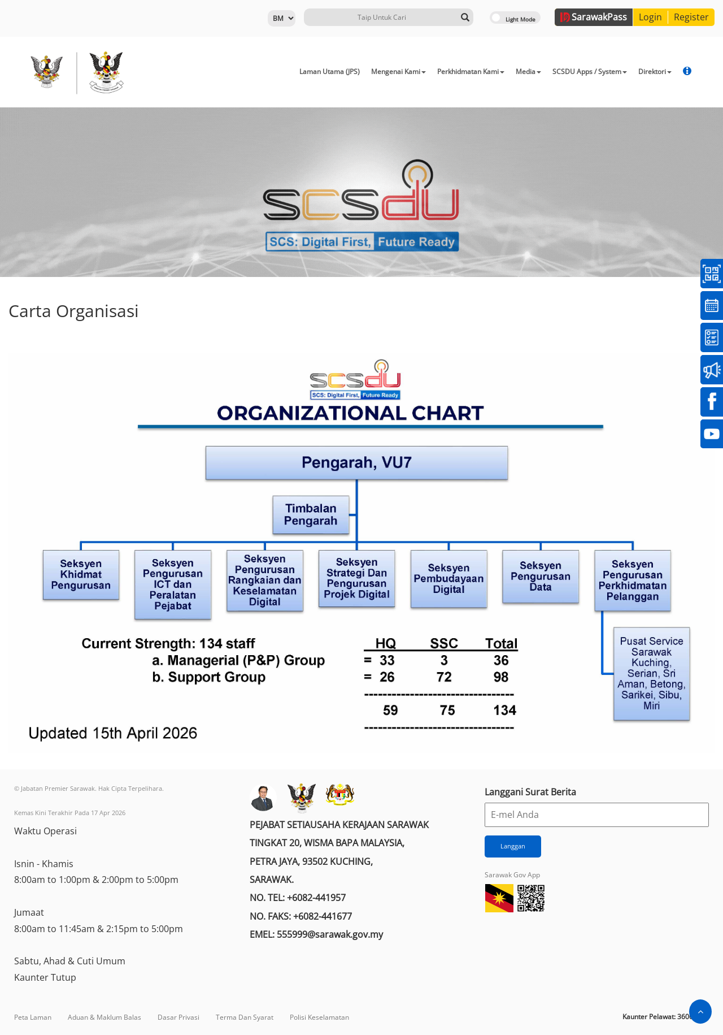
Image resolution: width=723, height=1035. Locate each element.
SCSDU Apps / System (589, 71)
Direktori (655, 71)
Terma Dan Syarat (244, 1017)
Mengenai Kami (398, 71)
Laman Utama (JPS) (329, 71)
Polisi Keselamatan (319, 1017)
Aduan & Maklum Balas (104, 1017)
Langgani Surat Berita (530, 792)
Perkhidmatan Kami (470, 71)
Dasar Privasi (178, 1017)
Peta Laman (32, 1017)
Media (528, 71)
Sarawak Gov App (512, 875)
